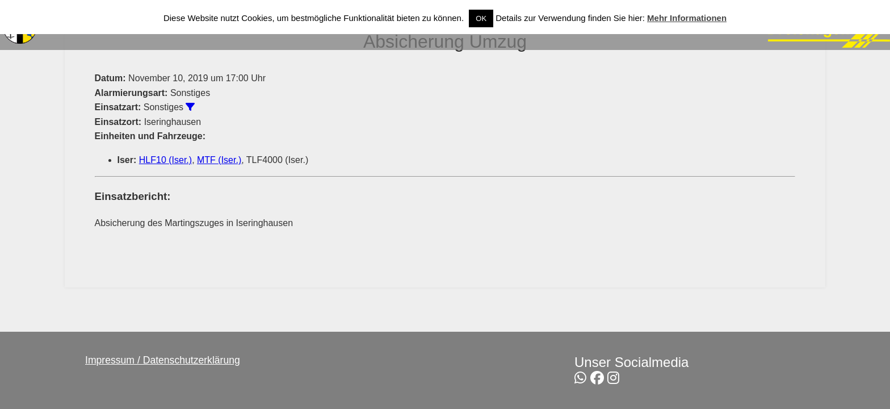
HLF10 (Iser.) (165, 160)
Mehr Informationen (687, 18)
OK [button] (481, 18)
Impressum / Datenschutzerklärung (162, 360)
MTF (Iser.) (219, 160)
